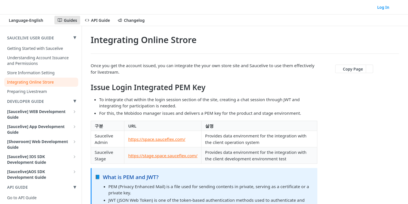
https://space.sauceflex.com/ (156, 139)
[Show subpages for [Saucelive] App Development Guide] (74, 126)
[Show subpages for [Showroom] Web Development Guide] (74, 141)
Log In (383, 7)
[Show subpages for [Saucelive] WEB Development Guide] (74, 111)
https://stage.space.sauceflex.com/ (162, 155)
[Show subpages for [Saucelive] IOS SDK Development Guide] (74, 156)
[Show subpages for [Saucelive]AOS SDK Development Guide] (74, 171)
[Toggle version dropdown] (29, 20)
